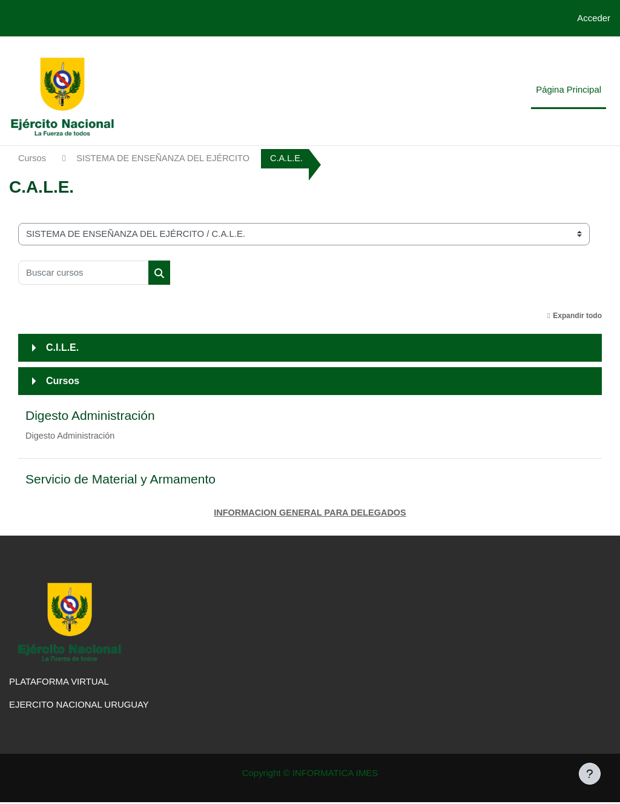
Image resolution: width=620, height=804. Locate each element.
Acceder (593, 18)
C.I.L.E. (62, 347)
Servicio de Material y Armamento (120, 480)
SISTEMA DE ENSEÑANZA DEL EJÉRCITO (167, 158)
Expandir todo (577, 315)
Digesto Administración (90, 415)
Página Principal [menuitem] (568, 89)
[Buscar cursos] (83, 273)
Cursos (32, 158)
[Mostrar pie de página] (590, 774)
